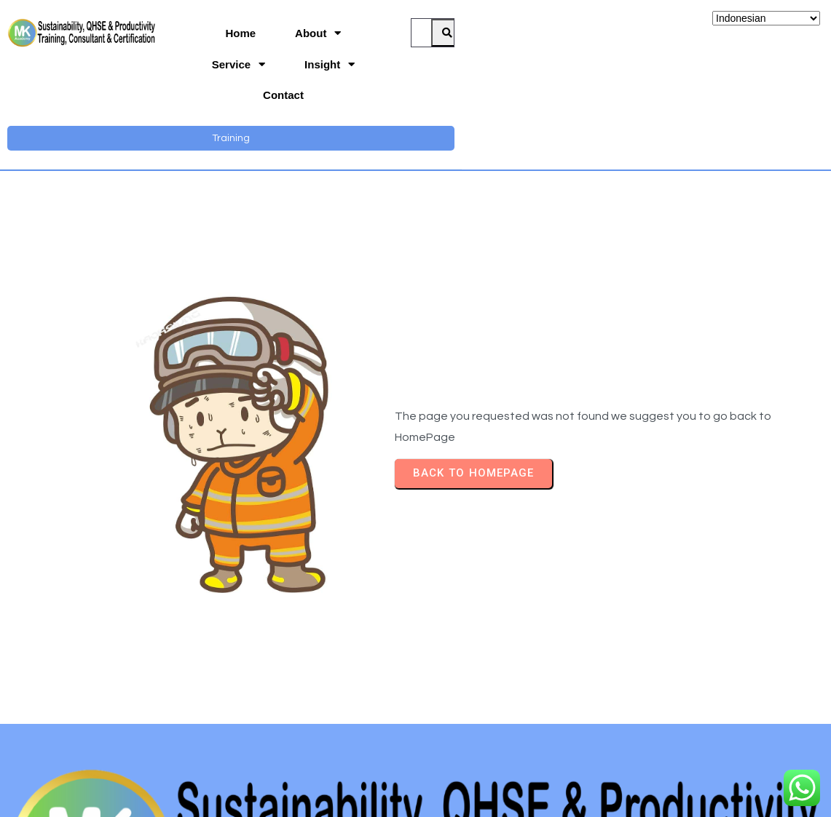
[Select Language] (766, 18)
